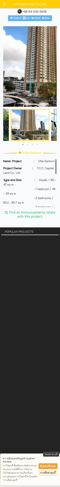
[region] (30, 183)
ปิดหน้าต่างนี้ (51, 454)
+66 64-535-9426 (35, 11)
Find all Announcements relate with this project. (30, 214)
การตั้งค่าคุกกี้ (48, 472)
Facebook (16, 18)
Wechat (35, 18)
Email (45, 18)
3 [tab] (32, 144)
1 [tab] (22, 144)
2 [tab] (27, 144)
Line (26, 18)
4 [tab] (37, 144)
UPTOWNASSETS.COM (30, 4)
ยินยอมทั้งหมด (48, 466)
